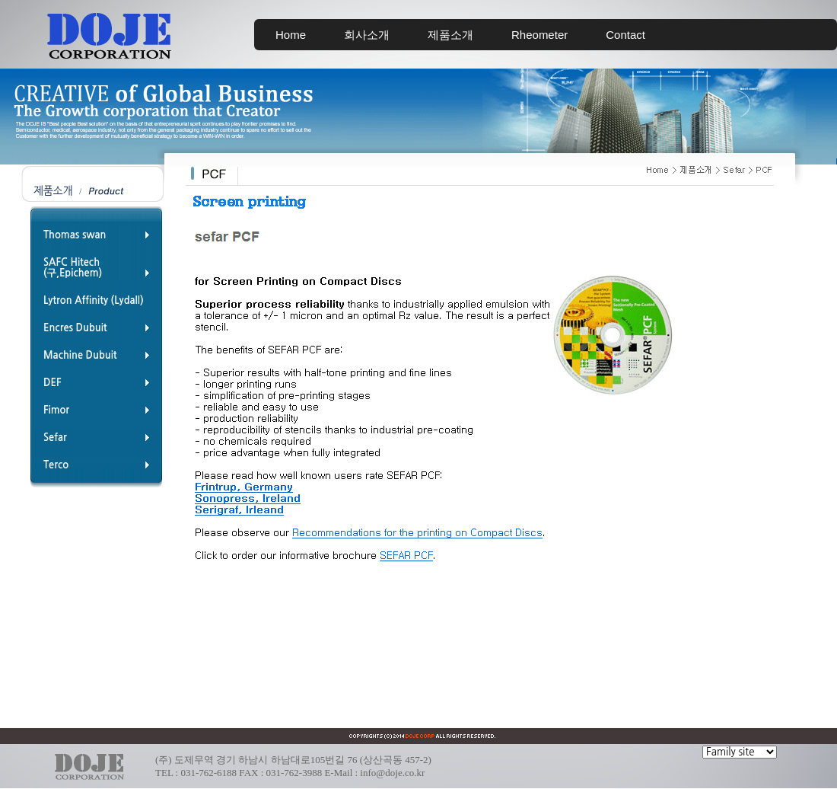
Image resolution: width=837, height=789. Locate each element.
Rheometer (539, 34)
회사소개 (367, 34)
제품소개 (450, 34)
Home (290, 34)
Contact (625, 34)
